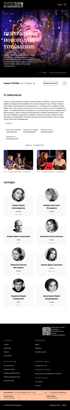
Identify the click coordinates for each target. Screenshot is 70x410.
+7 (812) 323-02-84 (9, 398)
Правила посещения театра (12, 377)
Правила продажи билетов (12, 373)
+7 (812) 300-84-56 (51, 398)
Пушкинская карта (40, 352)
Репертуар (38, 348)
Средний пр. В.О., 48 (41, 365)
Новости (6, 352)
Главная (6, 13)
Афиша (12, 13)
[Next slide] (68, 160)
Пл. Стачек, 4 (39, 381)
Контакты (38, 385)
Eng (45, 392)
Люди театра (7, 348)
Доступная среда (9, 380)
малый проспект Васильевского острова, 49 (48, 373)
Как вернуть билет (9, 369)
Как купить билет (9, 365)
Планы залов (8, 355)
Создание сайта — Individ (57, 405)
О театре (6, 344)
